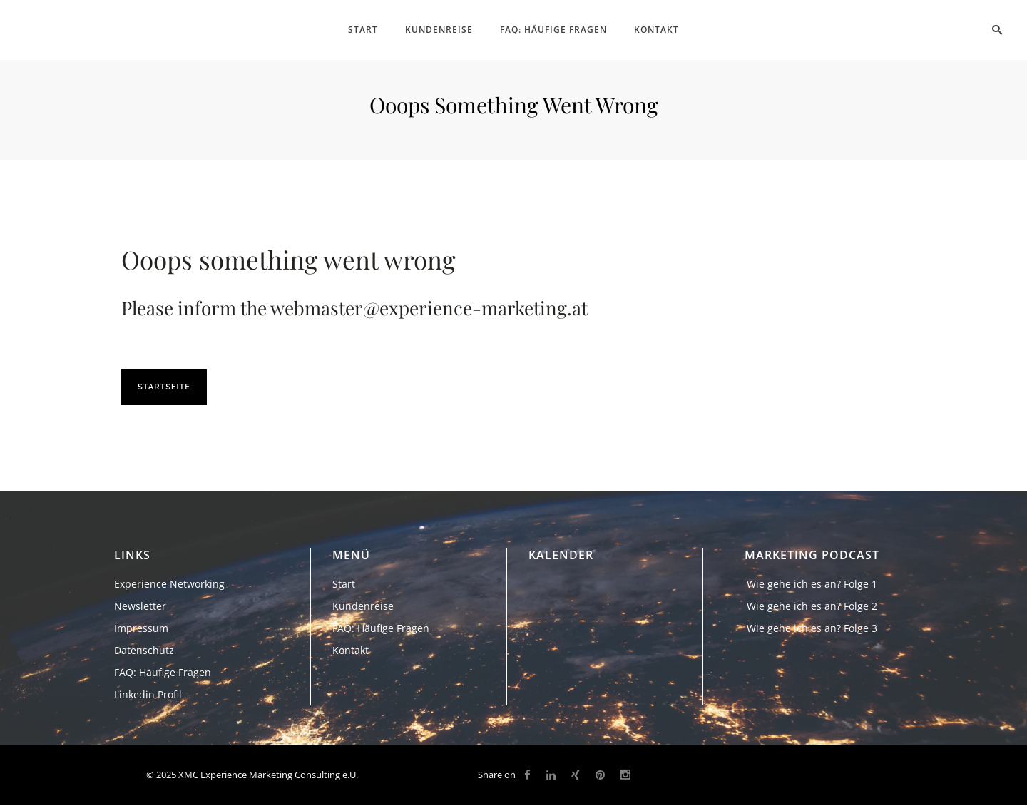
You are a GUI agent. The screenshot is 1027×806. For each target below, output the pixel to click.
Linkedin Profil (148, 694)
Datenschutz (144, 650)
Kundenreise (363, 606)
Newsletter (140, 606)
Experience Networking (169, 584)
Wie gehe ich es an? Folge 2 (812, 606)
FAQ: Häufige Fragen (162, 672)
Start (343, 584)
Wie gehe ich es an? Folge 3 (812, 628)
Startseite (164, 387)
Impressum (141, 628)
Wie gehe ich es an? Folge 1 (812, 584)
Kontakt (350, 650)
